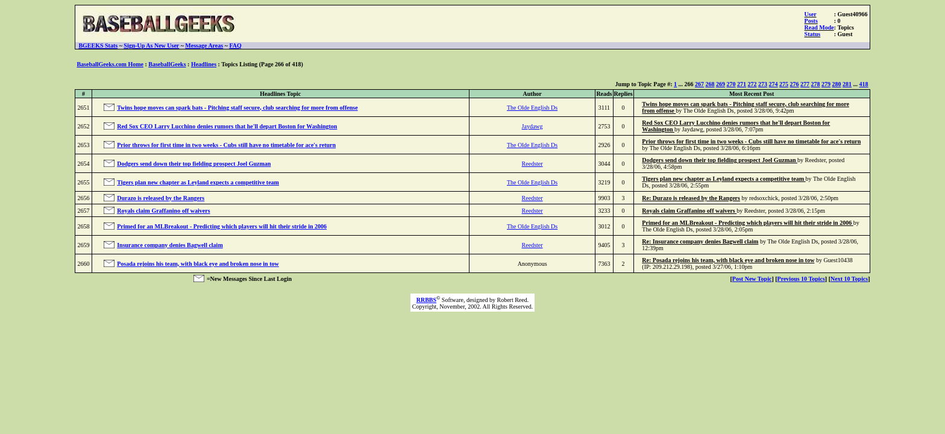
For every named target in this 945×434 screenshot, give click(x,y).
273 (762, 84)
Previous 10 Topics (801, 278)
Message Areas (204, 45)
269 (720, 84)
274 (773, 84)
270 (731, 84)
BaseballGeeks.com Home (110, 64)
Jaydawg (532, 126)
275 (783, 84)
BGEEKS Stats (98, 45)
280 (836, 84)
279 (825, 84)
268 (710, 84)
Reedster (532, 163)
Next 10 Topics (849, 278)
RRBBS (426, 300)
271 (741, 84)
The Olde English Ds (532, 107)
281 (847, 84)
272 (752, 84)
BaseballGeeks (167, 64)
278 (815, 84)
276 (794, 84)
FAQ (235, 45)
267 (699, 84)
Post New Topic (752, 278)
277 (804, 84)
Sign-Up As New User (151, 45)
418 (863, 84)
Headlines (203, 64)
